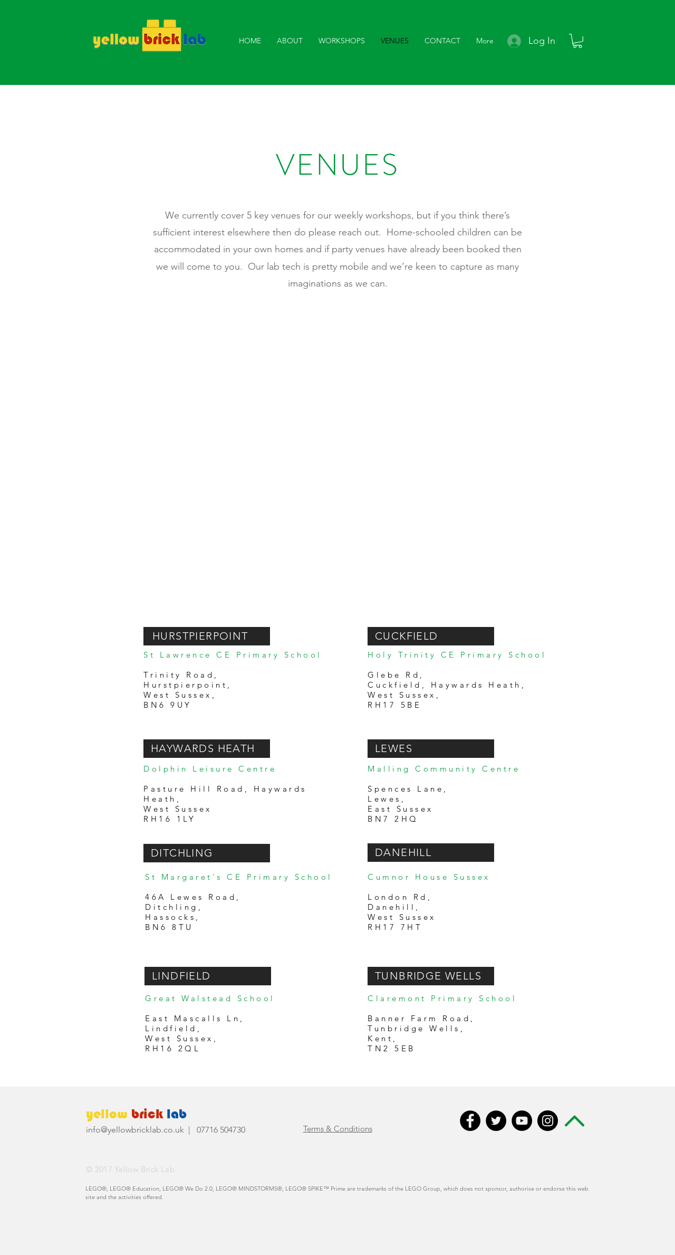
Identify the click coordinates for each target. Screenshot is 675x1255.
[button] (290, 41)
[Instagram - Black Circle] (547, 1120)
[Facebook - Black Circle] (470, 1120)
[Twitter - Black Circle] (496, 1120)
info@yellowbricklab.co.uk (135, 1130)
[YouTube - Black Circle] (522, 1120)
